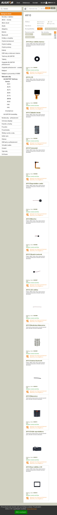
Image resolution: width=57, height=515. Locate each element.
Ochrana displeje (7, 121)
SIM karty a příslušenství (9, 142)
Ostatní (4, 148)
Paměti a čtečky (7, 124)
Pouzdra (4, 127)
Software (5, 154)
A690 (8, 93)
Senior (7, 81)
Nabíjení (4, 70)
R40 (8, 104)
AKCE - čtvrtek (6, 20)
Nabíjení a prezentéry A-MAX (11, 73)
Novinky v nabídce (7, 17)
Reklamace (26, 3)
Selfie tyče (5, 136)
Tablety (4, 59)
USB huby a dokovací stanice (11, 53)
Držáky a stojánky (7, 38)
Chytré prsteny (6, 47)
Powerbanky (6, 130)
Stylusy (4, 139)
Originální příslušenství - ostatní (12, 67)
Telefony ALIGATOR (8, 56)
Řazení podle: (30, 32)
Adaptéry (5, 29)
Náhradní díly (6, 77)
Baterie (4, 32)
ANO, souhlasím (21, 512)
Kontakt (35, 3)
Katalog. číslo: (29, 67)
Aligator (41, 25)
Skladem (41, 21)
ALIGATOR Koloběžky (10, 114)
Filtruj (40, 29)
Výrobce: (28, 26)
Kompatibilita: (29, 29)
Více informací (32, 509)
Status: (27, 22)
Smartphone (9, 111)
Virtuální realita (6, 145)
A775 (8, 96)
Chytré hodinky (6, 44)
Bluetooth (5, 35)
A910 (9, 99)
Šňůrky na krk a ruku (8, 133)
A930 (8, 101)
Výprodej (4, 151)
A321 (8, 84)
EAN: (27, 69)
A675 (8, 90)
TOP (51, 21)
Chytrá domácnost (8, 41)
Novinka (41, 23)
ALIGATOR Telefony (11, 79)
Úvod (18, 3)
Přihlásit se (50, 3)
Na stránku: (45, 32)
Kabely (4, 50)
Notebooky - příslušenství (10, 118)
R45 (8, 107)
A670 (8, 87)
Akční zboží (5, 23)
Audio (3, 26)
